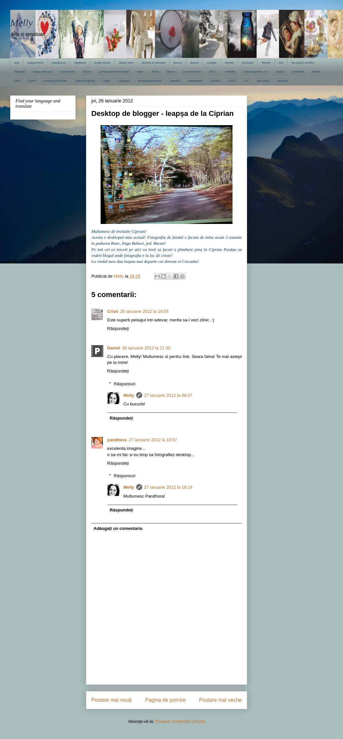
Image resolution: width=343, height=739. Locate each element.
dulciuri (194, 62)
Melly (21, 22)
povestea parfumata (55, 80)
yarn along (263, 80)
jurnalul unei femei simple (114, 71)
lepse (140, 71)
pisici (17, 80)
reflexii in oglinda (85, 80)
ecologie (212, 62)
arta (17, 62)
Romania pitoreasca (150, 80)
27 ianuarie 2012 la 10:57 (153, 439)
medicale (230, 71)
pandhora (117, 439)
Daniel (113, 347)
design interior (102, 62)
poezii (32, 80)
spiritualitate (195, 80)
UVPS (231, 80)
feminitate (248, 62)
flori (281, 62)
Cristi (112, 311)
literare (171, 71)
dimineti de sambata (153, 62)
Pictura (316, 71)
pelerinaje (298, 71)
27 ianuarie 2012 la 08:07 (168, 395)
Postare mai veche (220, 700)
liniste (155, 71)
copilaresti (80, 62)
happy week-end (42, 71)
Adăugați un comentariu (118, 528)
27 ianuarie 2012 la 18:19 (168, 487)
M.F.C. (213, 71)
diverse (177, 62)
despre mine (126, 62)
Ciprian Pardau (223, 249)
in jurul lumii (67, 71)
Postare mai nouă (111, 700)
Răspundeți (118, 328)
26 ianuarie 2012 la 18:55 (144, 311)
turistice (215, 80)
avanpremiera (35, 62)
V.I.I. (246, 80)
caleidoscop (59, 62)
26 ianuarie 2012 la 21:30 (146, 347)
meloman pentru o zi (255, 71)
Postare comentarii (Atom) (180, 721)
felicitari (229, 62)
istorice (87, 71)
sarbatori (175, 80)
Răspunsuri (125, 383)
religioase (124, 80)
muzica (280, 71)
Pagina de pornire (165, 700)
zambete (282, 80)
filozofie (266, 62)
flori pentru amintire (303, 62)
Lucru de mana (192, 71)
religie (106, 80)
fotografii (20, 71)
